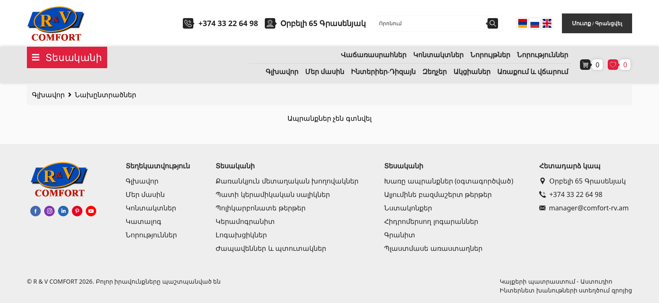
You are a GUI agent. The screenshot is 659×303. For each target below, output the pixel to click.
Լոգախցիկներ (241, 234)
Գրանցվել (608, 23)
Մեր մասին (324, 71)
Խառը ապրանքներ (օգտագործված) (448, 181)
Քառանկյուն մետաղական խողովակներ (287, 181)
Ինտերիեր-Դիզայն (383, 71)
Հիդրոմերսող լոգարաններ (431, 221)
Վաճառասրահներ (373, 54)
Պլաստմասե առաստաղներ (433, 248)
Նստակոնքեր (408, 208)
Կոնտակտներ (438, 54)
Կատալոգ (143, 221)
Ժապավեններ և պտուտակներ (271, 248)
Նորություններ (542, 54)
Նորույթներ (490, 54)
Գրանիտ (399, 234)
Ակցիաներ (471, 71)
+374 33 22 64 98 (228, 23)
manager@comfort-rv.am (584, 208)
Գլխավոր (282, 71)
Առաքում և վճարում (532, 71)
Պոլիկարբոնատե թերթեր (260, 208)
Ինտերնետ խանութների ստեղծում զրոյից (566, 290)
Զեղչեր (434, 71)
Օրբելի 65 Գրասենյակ (582, 181)
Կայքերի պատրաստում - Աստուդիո (556, 281)
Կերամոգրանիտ (245, 221)
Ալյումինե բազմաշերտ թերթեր (437, 194)
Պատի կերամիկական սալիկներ (273, 194)
